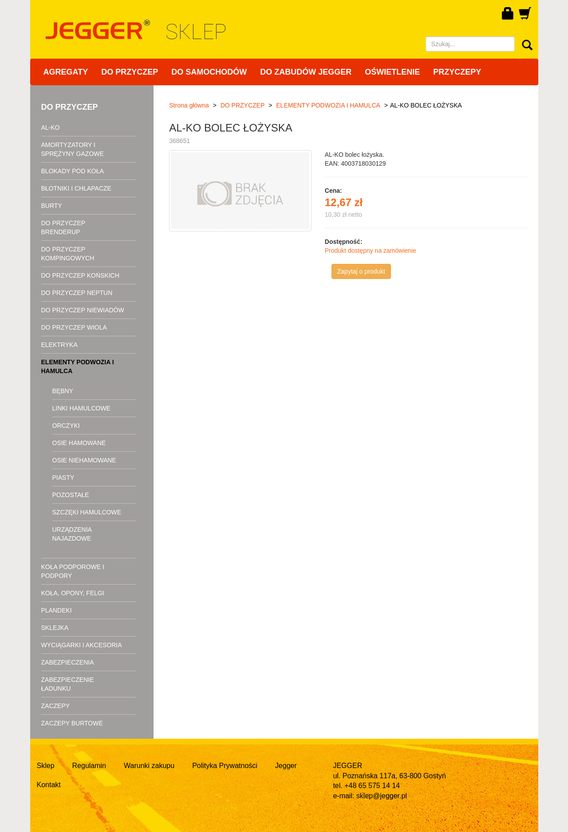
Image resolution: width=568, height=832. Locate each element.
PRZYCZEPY (457, 72)
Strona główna (189, 105)
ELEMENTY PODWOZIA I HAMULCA (77, 366)
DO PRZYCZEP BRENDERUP (63, 227)
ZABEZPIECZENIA (67, 662)
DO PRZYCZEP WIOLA (74, 327)
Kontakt (49, 784)
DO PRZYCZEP (129, 72)
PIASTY (63, 477)
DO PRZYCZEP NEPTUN (77, 292)
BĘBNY (62, 390)
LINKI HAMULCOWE (81, 408)
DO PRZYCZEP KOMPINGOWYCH (68, 254)
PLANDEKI (56, 610)
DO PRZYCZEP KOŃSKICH (80, 275)
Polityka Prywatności (224, 765)
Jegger (286, 765)
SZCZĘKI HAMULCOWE (87, 512)
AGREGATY (65, 72)
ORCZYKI (66, 425)
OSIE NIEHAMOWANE (84, 460)
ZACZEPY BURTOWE (72, 723)
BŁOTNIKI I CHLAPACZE (76, 188)
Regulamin (89, 765)
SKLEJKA (54, 627)
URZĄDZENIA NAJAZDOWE (72, 534)
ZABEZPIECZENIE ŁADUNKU (67, 684)
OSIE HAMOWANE (79, 442)
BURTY (51, 205)
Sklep (46, 765)
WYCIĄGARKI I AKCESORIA (81, 645)
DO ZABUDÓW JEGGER (305, 72)
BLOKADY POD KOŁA (72, 171)
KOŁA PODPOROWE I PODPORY (72, 571)
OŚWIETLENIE (392, 72)
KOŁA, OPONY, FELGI (72, 593)
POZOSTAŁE (70, 494)
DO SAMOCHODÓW (209, 72)
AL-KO (50, 127)
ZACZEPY (55, 705)
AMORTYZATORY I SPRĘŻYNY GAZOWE (72, 149)
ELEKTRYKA (59, 344)
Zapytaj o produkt (361, 271)
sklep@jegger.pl (381, 796)
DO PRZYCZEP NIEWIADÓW (82, 310)
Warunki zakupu (149, 765)
